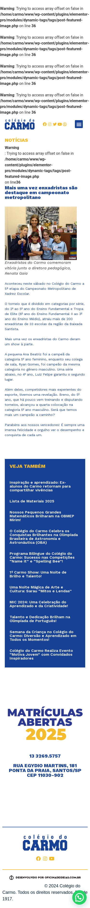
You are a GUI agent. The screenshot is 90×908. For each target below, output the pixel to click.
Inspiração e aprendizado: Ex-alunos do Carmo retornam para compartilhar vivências (40, 486)
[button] (79, 124)
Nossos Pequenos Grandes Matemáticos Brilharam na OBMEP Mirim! (42, 516)
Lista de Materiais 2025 (32, 501)
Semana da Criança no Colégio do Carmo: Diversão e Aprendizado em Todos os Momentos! (43, 636)
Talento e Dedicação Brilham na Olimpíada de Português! (40, 619)
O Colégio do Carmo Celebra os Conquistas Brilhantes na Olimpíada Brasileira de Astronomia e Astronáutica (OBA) (44, 537)
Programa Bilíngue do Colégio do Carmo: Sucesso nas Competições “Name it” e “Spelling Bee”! (42, 557)
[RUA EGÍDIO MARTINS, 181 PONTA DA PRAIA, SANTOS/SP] (45, 798)
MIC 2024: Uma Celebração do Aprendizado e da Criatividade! (39, 604)
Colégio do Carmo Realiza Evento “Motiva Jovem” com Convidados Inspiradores (41, 654)
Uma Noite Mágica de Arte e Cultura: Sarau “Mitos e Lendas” (41, 589)
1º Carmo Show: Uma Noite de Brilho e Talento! (38, 574)
